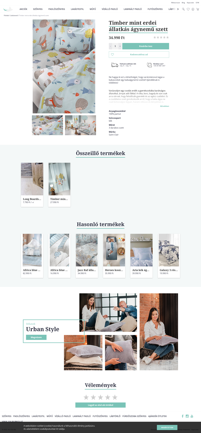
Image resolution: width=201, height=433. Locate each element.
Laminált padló (133, 9)
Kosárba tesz (145, 46)
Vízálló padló (110, 9)
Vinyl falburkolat (12, 421)
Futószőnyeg (155, 9)
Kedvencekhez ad (129, 54)
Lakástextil (77, 9)
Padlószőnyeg (56, 9)
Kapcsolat (190, 3)
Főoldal (6, 15)
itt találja (60, 428)
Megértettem (167, 427)
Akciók (23, 9)
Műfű (93, 9)
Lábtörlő (115, 416)
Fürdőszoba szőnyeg (134, 416)
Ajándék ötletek (157, 416)
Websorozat (175, 3)
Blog (183, 3)
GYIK (197, 3)
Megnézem (36, 337)
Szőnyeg (38, 9)
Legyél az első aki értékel (100, 405)
